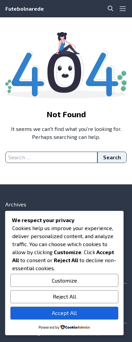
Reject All (64, 296)
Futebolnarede (24, 8)
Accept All (64, 313)
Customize (64, 280)
